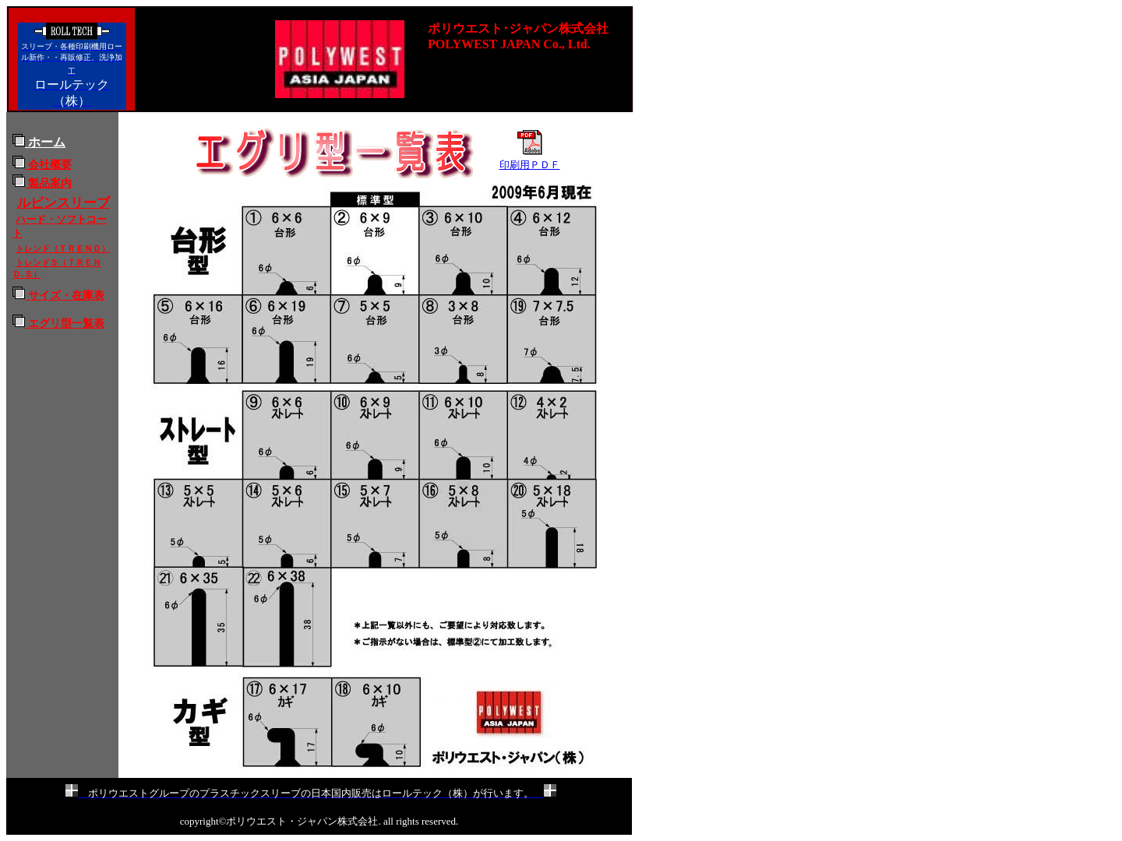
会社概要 (42, 164)
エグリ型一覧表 (64, 323)
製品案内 (42, 183)
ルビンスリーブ (63, 202)
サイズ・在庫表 (58, 295)
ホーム (38, 142)
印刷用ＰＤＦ (529, 165)
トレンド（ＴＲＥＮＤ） (63, 248)
